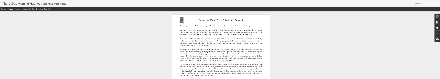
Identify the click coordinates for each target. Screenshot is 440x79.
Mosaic (25, 9)
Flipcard (10, 9)
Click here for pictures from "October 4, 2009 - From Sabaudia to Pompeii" (215, 62)
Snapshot (39, 9)
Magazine (18, 9)
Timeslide (47, 9)
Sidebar (32, 9)
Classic (3, 9)
